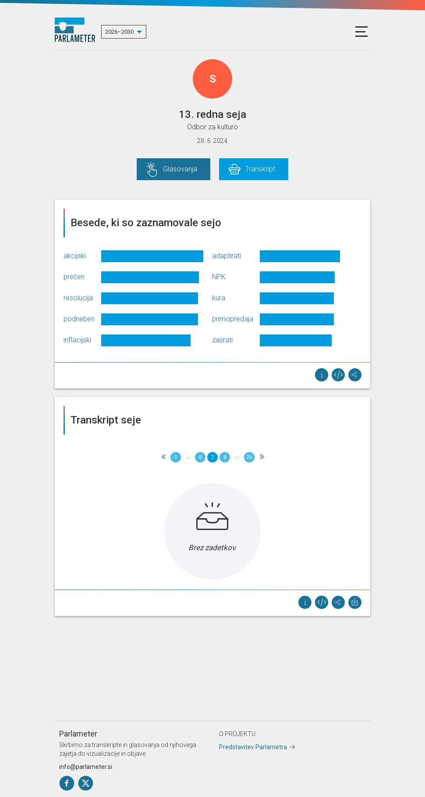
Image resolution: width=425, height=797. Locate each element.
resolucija (78, 298)
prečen (74, 277)
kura (218, 298)
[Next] (261, 457)
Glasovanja (180, 169)
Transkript (260, 169)
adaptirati (226, 256)
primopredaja (232, 319)
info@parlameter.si (85, 766)
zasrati (222, 340)
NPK (219, 277)
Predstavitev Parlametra (253, 747)
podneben (79, 319)
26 (249, 457)
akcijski (75, 256)
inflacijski (77, 340)
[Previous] (163, 457)
